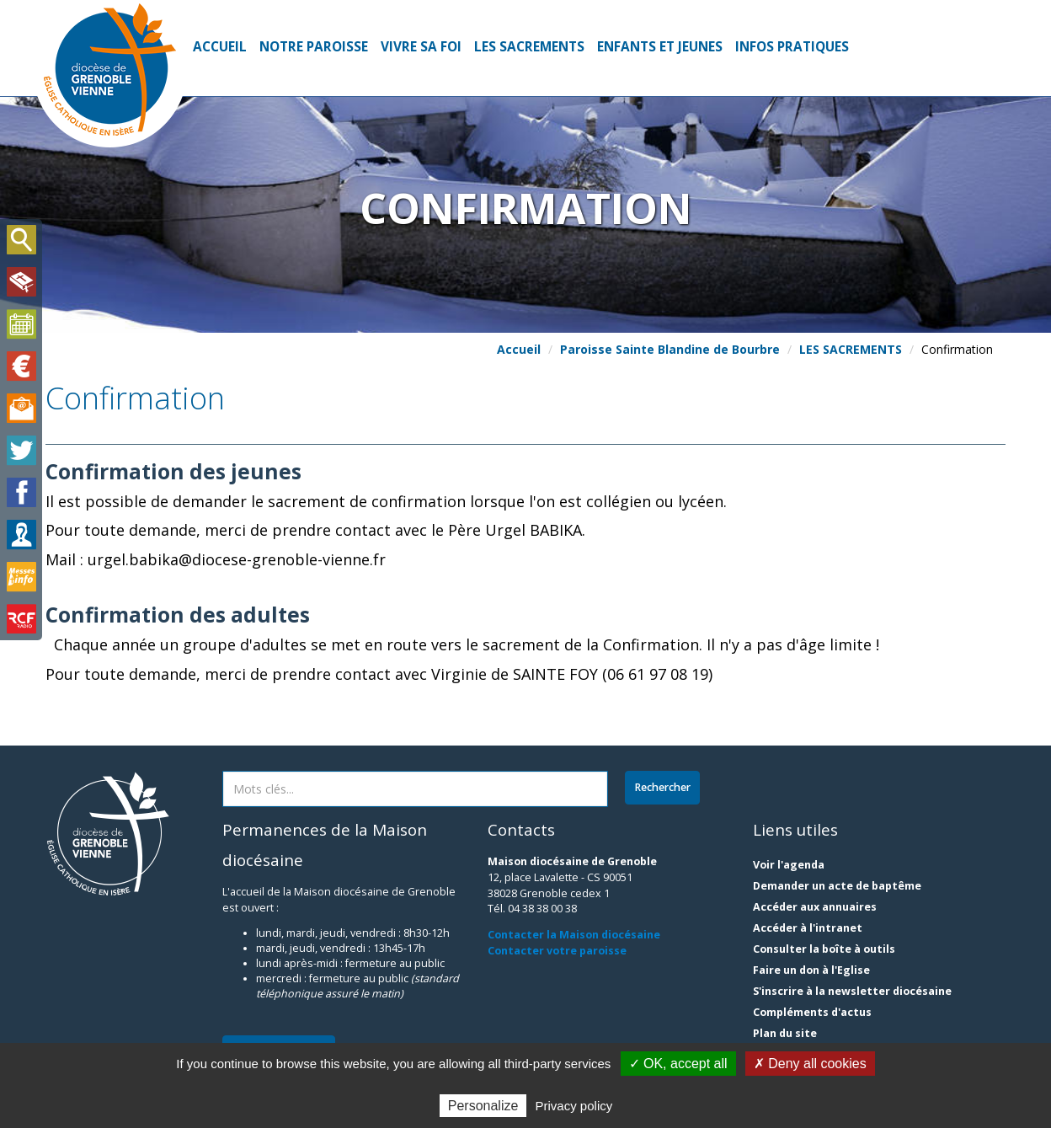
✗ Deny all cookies (810, 1063)
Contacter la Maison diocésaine (574, 935)
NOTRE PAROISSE (313, 47)
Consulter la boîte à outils (824, 949)
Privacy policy (574, 1106)
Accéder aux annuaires (815, 907)
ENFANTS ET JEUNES (660, 47)
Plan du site (785, 1033)
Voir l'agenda (788, 865)
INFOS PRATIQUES (792, 47)
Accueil (220, 47)
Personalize (483, 1106)
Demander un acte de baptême (837, 886)
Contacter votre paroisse (557, 951)
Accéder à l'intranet (807, 928)
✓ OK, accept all (678, 1063)
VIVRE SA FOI (421, 47)
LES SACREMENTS (529, 47)
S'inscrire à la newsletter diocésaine (852, 991)
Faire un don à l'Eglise (811, 970)
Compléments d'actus (812, 1012)
